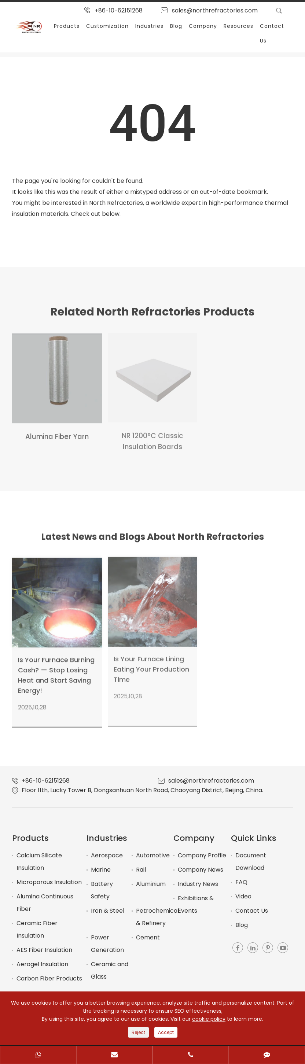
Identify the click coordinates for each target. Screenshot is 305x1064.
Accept (166, 1032)
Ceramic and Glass (109, 970)
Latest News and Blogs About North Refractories (153, 539)
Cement (148, 937)
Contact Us (272, 33)
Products (67, 26)
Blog (176, 26)
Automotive (153, 855)
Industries (149, 26)
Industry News (198, 884)
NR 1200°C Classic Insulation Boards (152, 436)
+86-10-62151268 (119, 10)
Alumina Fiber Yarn (57, 432)
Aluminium (151, 884)
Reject (138, 1032)
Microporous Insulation (49, 882)
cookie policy (208, 1019)
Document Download (250, 861)
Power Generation (107, 943)
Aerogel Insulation (42, 964)
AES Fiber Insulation (44, 950)
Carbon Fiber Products (49, 978)
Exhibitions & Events (196, 904)
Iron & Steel (107, 910)
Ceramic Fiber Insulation (37, 929)
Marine (101, 869)
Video (243, 896)
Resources (238, 26)
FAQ (241, 882)
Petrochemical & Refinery (157, 916)
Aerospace (107, 855)
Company (203, 26)
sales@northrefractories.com (215, 10)
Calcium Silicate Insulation (39, 861)
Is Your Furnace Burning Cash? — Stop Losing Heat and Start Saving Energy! (56, 671)
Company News (200, 869)
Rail (141, 869)
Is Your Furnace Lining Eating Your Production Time (151, 664)
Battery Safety (102, 890)
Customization (107, 26)
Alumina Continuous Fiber (44, 902)
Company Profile (202, 855)
